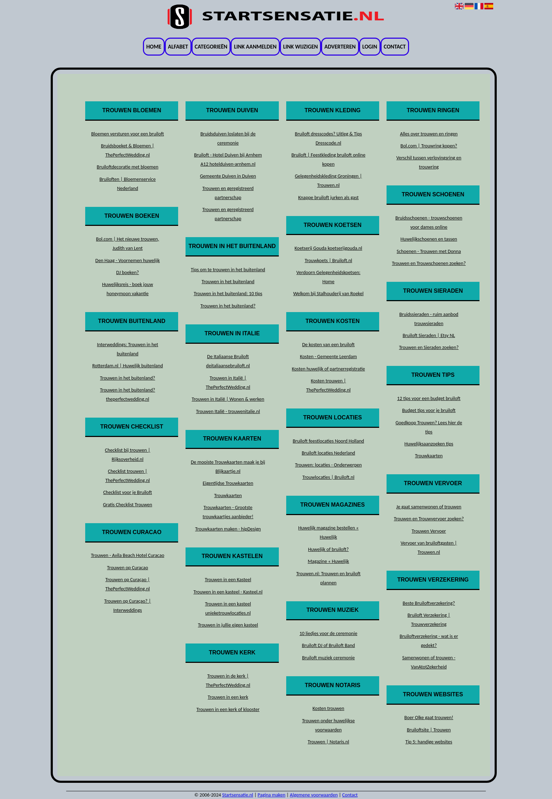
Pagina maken (272, 795)
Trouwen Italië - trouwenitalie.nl (228, 411)
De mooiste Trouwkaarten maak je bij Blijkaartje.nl (228, 466)
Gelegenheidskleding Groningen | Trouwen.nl (328, 180)
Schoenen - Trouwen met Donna (429, 251)
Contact (395, 46)
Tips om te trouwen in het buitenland (228, 270)
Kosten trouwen (328, 708)
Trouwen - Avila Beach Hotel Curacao (127, 555)
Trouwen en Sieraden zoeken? (428, 347)
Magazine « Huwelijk (328, 561)
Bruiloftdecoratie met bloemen (127, 167)
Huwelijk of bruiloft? (328, 549)
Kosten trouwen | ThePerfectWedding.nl (328, 385)
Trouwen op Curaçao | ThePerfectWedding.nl (127, 584)
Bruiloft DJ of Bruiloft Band (328, 645)
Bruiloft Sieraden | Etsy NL (429, 335)
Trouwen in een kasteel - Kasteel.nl (227, 592)
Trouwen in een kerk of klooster (227, 709)
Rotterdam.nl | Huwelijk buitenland (127, 366)
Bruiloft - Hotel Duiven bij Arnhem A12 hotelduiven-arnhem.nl (228, 159)
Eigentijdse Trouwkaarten (228, 483)
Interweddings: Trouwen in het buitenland (127, 349)
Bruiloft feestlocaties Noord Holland (328, 441)
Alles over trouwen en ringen (429, 134)
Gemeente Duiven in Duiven (228, 176)
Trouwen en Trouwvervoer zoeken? (429, 519)
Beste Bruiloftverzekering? (429, 603)
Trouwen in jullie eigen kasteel (228, 625)
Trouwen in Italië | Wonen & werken (228, 399)
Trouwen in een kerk (228, 697)
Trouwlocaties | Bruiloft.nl (328, 477)
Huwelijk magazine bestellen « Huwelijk (328, 532)
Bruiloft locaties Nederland (328, 453)
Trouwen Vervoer (429, 531)
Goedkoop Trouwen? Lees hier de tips (428, 427)
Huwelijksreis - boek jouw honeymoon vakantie (127, 289)
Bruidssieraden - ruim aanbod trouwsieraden (428, 318)
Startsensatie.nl (237, 795)
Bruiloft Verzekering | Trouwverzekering (428, 619)
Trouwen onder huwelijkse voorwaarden (328, 725)
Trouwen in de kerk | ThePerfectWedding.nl (228, 680)
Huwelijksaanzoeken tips (428, 444)
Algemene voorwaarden (314, 795)
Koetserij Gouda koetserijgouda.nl (328, 248)
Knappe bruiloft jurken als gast (328, 198)
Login (369, 46)
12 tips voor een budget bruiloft (428, 398)
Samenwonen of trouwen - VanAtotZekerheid (428, 662)
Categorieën (211, 46)
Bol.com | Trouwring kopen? (429, 146)
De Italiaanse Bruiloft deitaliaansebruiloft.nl (228, 361)
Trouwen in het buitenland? (127, 378)
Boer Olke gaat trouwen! (428, 718)
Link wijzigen (300, 46)
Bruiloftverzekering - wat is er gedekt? (429, 640)
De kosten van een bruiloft (328, 345)
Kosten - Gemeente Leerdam (328, 357)
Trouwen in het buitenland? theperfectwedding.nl (127, 394)
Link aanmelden (255, 46)
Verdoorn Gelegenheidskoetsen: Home (328, 277)
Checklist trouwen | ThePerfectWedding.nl (127, 475)
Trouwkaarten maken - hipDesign (228, 529)
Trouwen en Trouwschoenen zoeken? (429, 263)
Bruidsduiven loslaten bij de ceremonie (228, 138)
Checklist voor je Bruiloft (127, 492)
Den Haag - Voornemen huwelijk (127, 261)
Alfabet (178, 46)
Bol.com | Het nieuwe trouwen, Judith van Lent (127, 243)
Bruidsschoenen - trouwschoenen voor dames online (428, 222)
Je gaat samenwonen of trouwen (429, 507)
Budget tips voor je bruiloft (429, 410)
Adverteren (340, 46)
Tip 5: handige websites (429, 742)
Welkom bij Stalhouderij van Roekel (328, 294)
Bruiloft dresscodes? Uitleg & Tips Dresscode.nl (328, 138)
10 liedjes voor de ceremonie (328, 633)
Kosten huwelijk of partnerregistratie (328, 369)
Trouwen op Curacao (127, 568)
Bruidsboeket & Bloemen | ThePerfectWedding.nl (127, 150)
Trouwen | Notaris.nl (328, 742)
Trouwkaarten (228, 496)
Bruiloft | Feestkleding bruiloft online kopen (328, 159)
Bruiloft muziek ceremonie (328, 658)
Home (154, 46)
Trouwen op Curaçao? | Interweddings (127, 605)
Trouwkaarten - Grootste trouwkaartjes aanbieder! (227, 512)
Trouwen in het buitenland (228, 282)
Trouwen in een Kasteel (228, 580)
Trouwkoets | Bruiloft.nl (328, 261)
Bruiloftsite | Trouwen (429, 730)
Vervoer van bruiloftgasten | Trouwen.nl (429, 547)
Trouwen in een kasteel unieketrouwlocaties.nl (228, 608)
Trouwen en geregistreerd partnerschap (228, 193)
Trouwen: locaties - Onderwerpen (328, 465)
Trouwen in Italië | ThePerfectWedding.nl (228, 382)
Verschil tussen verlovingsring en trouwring (429, 162)
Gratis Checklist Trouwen (127, 505)
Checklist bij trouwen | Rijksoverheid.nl (127, 454)
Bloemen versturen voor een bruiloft (127, 134)
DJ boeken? (127, 272)
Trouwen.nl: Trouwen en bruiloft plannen (328, 578)
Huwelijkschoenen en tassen (429, 239)
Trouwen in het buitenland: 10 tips (228, 294)
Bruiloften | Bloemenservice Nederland (127, 183)
